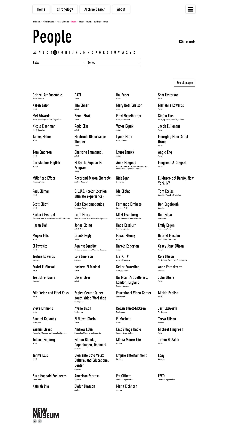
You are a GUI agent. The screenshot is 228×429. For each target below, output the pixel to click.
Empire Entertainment (131, 355)
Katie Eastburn (126, 225)
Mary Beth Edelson (129, 105)
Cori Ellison (166, 256)
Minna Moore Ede (128, 339)
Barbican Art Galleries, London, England (132, 280)
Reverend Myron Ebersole (92, 178)
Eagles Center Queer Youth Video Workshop (90, 295)
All (34, 52)
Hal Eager (122, 94)
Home (41, 9)
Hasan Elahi (40, 225)
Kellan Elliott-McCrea (131, 308)
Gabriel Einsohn (169, 235)
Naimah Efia (41, 386)
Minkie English (168, 292)
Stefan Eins (165, 115)
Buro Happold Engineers (49, 375)
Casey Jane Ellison (171, 246)
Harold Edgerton (127, 246)
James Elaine (42, 136)
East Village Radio (128, 329)
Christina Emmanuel (88, 152)
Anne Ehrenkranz (170, 266)
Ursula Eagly (82, 235)
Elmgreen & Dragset (172, 162)
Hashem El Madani (87, 266)
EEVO (161, 375)
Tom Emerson (42, 152)
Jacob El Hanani (169, 126)
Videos (81, 22)
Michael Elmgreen (170, 329)
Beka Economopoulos (89, 204)
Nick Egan (122, 178)
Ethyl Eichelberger (128, 115)
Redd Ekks (81, 126)
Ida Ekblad (123, 191)
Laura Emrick (125, 152)
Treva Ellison (167, 318)
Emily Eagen (166, 225)
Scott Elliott (40, 204)
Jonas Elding (83, 225)
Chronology (65, 9)
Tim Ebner (81, 105)
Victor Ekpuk (124, 126)
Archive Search (94, 9)
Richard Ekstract (44, 214)
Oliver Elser (82, 277)
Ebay (161, 355)
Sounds (88, 22)
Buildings (97, 22)
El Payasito (40, 246)
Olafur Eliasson (84, 386)
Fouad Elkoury (126, 235)
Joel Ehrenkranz (44, 277)
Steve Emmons (43, 308)
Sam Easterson (168, 94)
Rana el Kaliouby (44, 318)
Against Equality (85, 246)
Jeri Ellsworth (167, 308)
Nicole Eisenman (44, 126)
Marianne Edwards (171, 105)
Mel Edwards (41, 115)
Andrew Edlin (83, 329)
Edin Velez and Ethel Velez (51, 292)
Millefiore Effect (44, 178)
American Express (86, 375)
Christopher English (46, 162)
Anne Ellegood (126, 162)
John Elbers (166, 277)
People (73, 22)
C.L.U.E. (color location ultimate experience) (90, 194)
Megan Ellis (41, 235)
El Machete (123, 318)
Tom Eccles (166, 191)
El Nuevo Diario (85, 318)
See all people (185, 83)
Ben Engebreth (168, 204)
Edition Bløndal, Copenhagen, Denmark (90, 342)
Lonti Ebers (82, 214)
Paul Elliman (41, 191)
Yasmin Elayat (42, 329)
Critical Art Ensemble (47, 94)
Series (105, 22)
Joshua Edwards (44, 256)
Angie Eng (165, 152)
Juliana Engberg (44, 339)
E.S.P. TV (122, 256)
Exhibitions (36, 22)
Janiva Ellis (40, 355)
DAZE (77, 94)
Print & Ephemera (63, 22)
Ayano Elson (82, 308)
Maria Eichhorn (126, 386)
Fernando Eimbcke (129, 204)
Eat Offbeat (123, 375)
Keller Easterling (127, 266)
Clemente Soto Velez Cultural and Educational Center (91, 360)
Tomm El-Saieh (168, 339)
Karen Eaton (41, 105)
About (121, 9)
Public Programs (48, 22)
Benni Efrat (82, 115)
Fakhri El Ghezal (44, 266)
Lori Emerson (83, 256)
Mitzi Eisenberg (127, 214)
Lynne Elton (124, 136)
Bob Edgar (165, 214)
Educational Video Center (133, 292)
